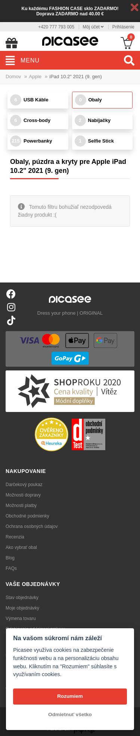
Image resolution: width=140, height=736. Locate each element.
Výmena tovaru (21, 618)
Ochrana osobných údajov (31, 526)
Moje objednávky (22, 608)
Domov (13, 76)
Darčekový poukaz (24, 484)
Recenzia (15, 537)
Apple (35, 76)
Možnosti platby (21, 505)
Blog (10, 558)
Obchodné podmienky (27, 516)
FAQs (11, 568)
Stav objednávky (22, 597)
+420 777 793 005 (56, 27)
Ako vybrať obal (21, 547)
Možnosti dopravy (23, 495)
